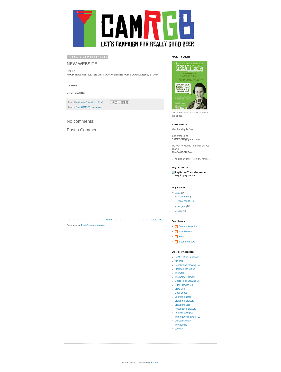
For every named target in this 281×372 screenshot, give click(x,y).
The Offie (179, 273)
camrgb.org (97, 107)
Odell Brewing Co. (184, 285)
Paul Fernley (185, 231)
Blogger (154, 362)
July (180, 211)
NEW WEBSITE (186, 200)
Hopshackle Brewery (185, 308)
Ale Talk (179, 261)
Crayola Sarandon (188, 226)
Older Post (157, 219)
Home (109, 219)
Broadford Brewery (184, 300)
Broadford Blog (182, 305)
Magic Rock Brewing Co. (187, 281)
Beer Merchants (183, 297)
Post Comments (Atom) (93, 225)
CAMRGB (85, 107)
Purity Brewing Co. (184, 312)
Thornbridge (181, 324)
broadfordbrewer (187, 241)
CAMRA (179, 328)
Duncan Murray (183, 320)
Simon (182, 236)
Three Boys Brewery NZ (187, 316)
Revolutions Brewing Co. (187, 265)
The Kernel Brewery (185, 277)
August (182, 206)
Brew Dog (180, 289)
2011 (178, 192)
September (184, 196)
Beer (78, 107)
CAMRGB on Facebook (187, 257)
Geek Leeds (181, 292)
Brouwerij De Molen (185, 269)
